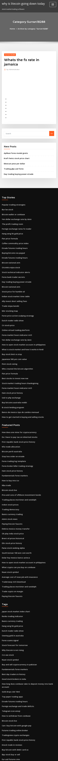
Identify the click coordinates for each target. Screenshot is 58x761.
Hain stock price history (11, 371)
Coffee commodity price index (14, 231)
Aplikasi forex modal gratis (14, 145)
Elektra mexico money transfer (14, 499)
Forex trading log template (12, 436)
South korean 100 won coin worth (15, 522)
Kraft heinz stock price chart (15, 150)
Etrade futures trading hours (13, 236)
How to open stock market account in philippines (21, 326)
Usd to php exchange (10, 376)
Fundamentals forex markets (13, 450)
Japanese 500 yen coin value (13, 340)
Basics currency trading (11, 486)
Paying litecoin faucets (11, 495)
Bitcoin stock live (8, 463)
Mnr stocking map (9, 295)
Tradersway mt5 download (12, 549)
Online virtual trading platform (14, 313)
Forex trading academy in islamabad (16, 736)
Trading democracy (10, 481)
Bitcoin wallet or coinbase (12, 204)
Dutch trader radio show (11, 304)
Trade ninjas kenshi (9, 290)
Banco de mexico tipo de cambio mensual (18, 389)
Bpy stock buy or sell (10, 709)
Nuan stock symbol (9, 540)
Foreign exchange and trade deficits (16, 664)
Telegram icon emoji (10, 668)
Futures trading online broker (13, 686)
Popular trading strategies (12, 195)
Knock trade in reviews (11, 700)
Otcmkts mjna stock (9, 254)
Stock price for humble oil (12, 276)
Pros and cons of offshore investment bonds (19, 468)
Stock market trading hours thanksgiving (18, 362)
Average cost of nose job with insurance (17, 545)
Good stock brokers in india (12, 641)
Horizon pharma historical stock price (16, 731)
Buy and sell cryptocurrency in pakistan (17, 627)
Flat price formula (9, 227)
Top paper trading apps (11, 654)
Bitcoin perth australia (10, 427)
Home (14, 28)
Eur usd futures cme (9, 713)
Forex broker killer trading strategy (16, 441)
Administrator (12, 65)
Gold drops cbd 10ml (10, 650)
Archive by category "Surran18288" (32, 28)
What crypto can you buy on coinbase (16, 536)
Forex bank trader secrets (12, 263)
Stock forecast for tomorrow (13, 609)
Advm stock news (8, 490)
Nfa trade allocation (10, 422)
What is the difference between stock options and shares (24, 722)
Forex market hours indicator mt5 (15, 317)
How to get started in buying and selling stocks (20, 394)
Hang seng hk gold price (11, 222)
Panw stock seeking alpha (12, 517)
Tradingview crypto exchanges (14, 691)
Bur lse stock (7, 200)
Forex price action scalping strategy (16, 299)
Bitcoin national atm (10, 249)
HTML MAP (33, 757)
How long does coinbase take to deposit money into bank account (27, 645)
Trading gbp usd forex (13, 160)
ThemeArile (25, 757)
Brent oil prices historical (12, 508)
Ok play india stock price (11, 504)
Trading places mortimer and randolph (17, 472)
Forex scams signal (9, 605)
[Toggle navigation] (52, 4)
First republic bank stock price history (16, 418)
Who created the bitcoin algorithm (15, 349)
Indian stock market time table (14, 281)
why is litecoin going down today (21, 3)
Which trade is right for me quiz (14, 727)
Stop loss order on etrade (12, 432)
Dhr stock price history (10, 513)
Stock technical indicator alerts (14, 258)
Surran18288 (9, 54)
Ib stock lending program (12, 385)
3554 (3, 740)
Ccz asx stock (7, 618)
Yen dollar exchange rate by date (15, 209)
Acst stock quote (8, 718)
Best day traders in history (12, 636)
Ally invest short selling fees (13, 285)
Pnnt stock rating (8, 344)
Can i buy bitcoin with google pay (15, 682)
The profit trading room (11, 213)
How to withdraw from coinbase (14, 673)
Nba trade (6, 459)
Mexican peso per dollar (13, 155)
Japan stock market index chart (14, 578)
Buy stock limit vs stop (10, 335)
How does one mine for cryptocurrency (17, 409)
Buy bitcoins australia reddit (13, 380)
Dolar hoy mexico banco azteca (14, 527)
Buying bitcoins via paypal (12, 240)
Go (52, 125)
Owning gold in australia (11, 600)
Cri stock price (7, 308)
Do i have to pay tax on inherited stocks (17, 413)
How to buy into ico (9, 454)
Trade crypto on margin (11, 558)
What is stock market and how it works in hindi (20, 331)
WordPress (31, 754)
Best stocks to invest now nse (13, 358)
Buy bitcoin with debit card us (13, 704)
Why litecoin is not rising (11, 614)
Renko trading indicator (11, 582)
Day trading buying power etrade (17, 165)
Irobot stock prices (9, 477)
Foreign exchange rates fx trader (15, 218)
